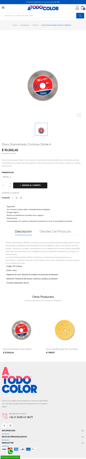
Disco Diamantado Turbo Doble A (17, 349)
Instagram (10, 425)
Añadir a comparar (10, 193)
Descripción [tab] (23, 231)
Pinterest (21, 198)
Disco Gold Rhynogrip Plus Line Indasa (62, 349)
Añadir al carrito (31, 185)
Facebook (4, 425)
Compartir (12, 198)
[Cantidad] (5, 185)
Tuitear (16, 198)
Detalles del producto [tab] (55, 231)
